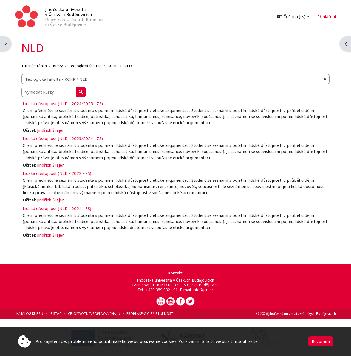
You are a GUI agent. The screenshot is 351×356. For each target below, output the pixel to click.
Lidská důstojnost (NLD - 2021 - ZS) (59, 208)
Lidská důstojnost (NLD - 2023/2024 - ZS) (65, 138)
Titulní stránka (36, 65)
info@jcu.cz (203, 289)
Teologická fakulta (87, 65)
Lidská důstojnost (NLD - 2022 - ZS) (59, 173)
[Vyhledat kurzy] (51, 91)
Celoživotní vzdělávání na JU (96, 313)
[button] (290, 16)
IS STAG (58, 313)
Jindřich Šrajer (53, 129)
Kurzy (60, 65)
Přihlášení (324, 16)
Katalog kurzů (32, 313)
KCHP (115, 65)
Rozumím (321, 341)
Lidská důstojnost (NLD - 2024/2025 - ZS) (65, 102)
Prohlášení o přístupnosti (153, 313)
